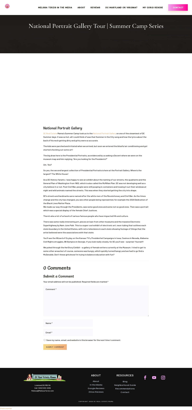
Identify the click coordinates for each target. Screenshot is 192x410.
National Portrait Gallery (104, 133)
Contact (178, 7)
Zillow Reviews (96, 392)
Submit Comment (55, 347)
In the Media (96, 384)
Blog (125, 381)
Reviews (95, 8)
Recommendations (125, 388)
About (81, 8)
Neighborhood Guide (125, 385)
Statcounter (6, 408)
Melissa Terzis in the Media (55, 8)
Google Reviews (96, 388)
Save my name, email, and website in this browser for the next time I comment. (83, 340)
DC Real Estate (50, 133)
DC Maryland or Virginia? (121, 8)
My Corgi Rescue (153, 8)
